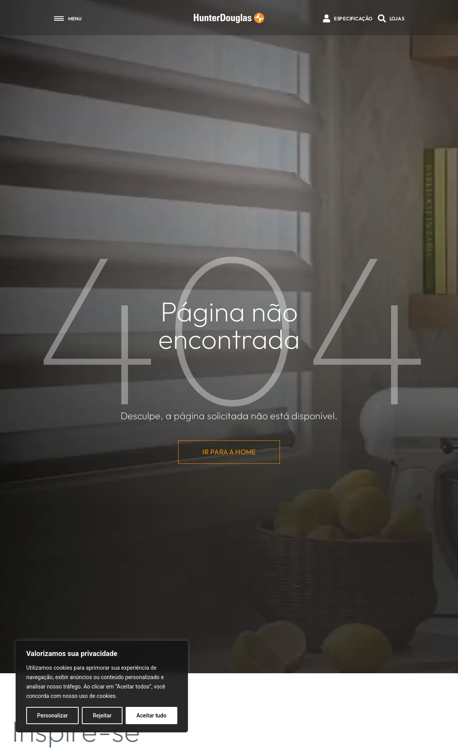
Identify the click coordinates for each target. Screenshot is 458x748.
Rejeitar (102, 715)
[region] (102, 686)
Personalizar (52, 715)
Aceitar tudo (152, 715)
